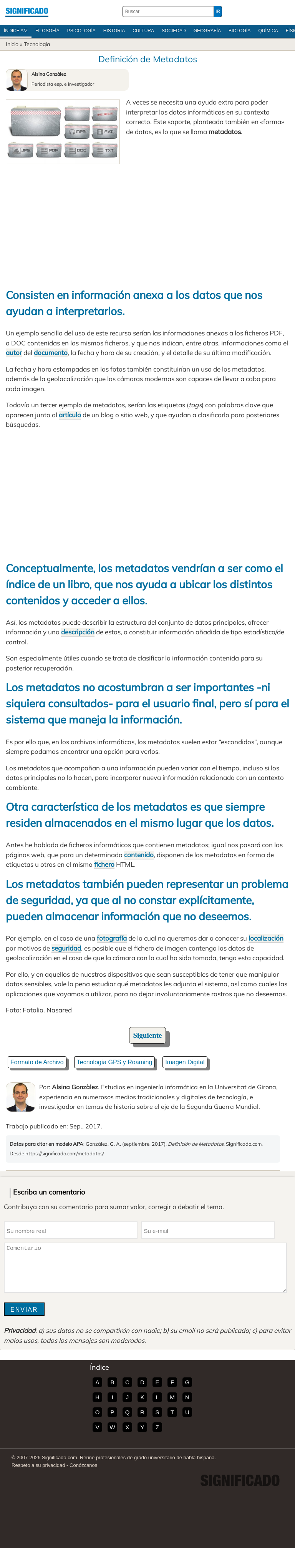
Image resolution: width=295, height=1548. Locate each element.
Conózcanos (83, 1465)
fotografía (112, 938)
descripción (77, 632)
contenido (139, 855)
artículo (70, 415)
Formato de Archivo (37, 1062)
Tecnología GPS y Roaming (114, 1062)
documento (51, 352)
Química (268, 30)
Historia (114, 30)
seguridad (66, 948)
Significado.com (26, 11)
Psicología (81, 30)
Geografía (207, 30)
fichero (104, 864)
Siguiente (147, 1035)
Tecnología (37, 44)
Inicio (12, 44)
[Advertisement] (147, 221)
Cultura (143, 30)
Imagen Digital (184, 1062)
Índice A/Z (16, 30)
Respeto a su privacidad (38, 1465)
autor (14, 352)
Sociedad (174, 30)
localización (266, 938)
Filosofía (47, 30)
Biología (239, 30)
